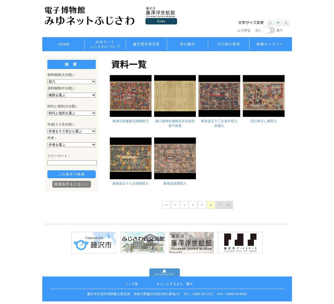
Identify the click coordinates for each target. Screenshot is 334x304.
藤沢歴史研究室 (146, 44)
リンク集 (131, 284)
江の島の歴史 (228, 44)
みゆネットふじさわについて (105, 44)
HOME (64, 44)
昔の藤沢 (187, 44)
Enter (161, 21)
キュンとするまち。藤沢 (174, 284)
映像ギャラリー (270, 44)
